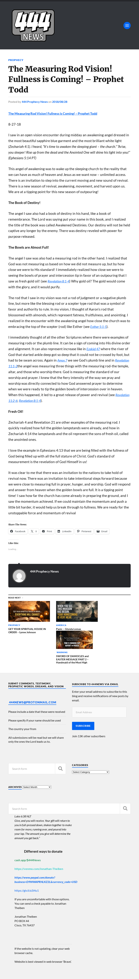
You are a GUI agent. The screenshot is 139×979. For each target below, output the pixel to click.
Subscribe (83, 696)
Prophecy (15, 60)
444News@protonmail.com (32, 672)
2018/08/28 (59, 101)
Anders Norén (30, 971)
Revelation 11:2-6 (21, 400)
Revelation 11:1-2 (21, 366)
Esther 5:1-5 (99, 326)
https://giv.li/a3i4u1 (26, 860)
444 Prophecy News (35, 101)
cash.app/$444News (27, 830)
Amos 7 (62, 360)
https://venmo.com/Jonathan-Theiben (38, 839)
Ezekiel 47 (94, 349)
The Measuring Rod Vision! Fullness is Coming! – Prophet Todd (56, 113)
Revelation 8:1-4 (59, 281)
